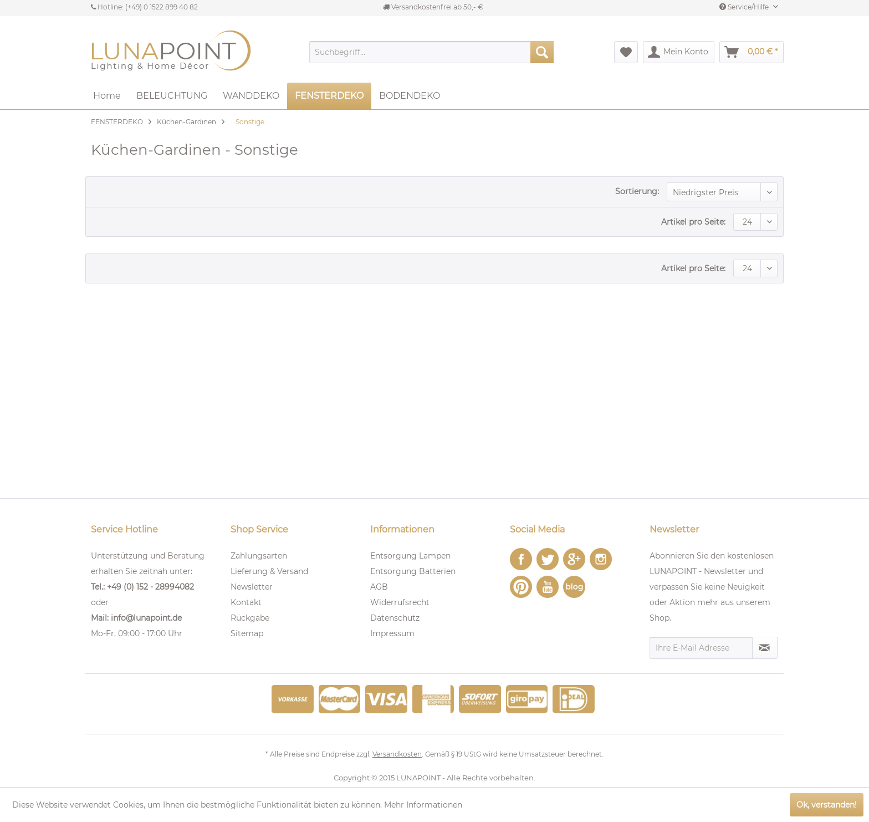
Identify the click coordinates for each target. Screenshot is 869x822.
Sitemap (247, 633)
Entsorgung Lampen (410, 556)
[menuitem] (431, 52)
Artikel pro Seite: (693, 222)
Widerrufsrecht (400, 602)
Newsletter (252, 587)
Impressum (392, 633)
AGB (379, 587)
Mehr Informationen (423, 805)
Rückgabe (250, 618)
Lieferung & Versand (269, 571)
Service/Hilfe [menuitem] (744, 7)
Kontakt (246, 602)
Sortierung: (637, 191)
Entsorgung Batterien (413, 571)
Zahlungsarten (259, 556)
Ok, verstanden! (826, 805)
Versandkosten (397, 754)
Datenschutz (395, 618)
